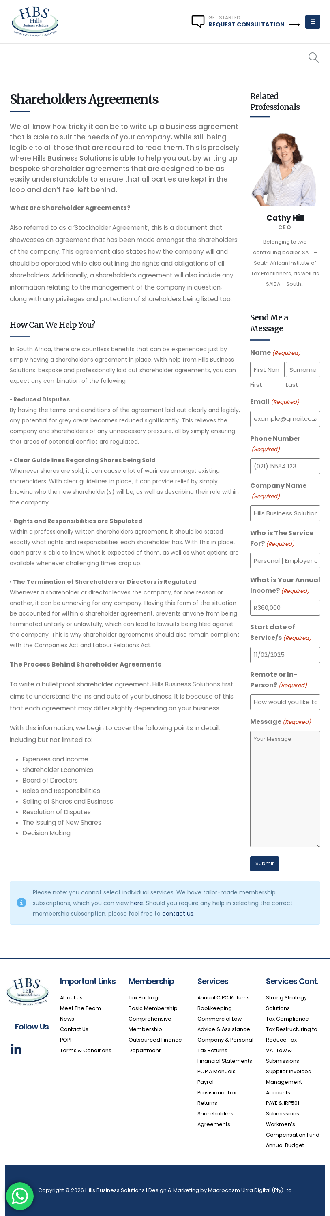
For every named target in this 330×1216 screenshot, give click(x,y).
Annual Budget (285, 1145)
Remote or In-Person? (278, 680)
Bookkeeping (214, 1008)
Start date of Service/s (280, 632)
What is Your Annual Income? (285, 585)
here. (137, 903)
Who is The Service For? (281, 538)
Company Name (278, 491)
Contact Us (74, 1029)
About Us (71, 997)
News (67, 1018)
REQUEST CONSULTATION (254, 24)
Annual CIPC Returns (223, 997)
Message (280, 722)
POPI (65, 1039)
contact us (177, 913)
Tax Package (145, 997)
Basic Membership (153, 1008)
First (256, 384)
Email (274, 402)
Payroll (206, 1082)
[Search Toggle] (314, 57)
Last (292, 384)
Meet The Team (80, 1008)
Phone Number (275, 444)
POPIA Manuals (216, 1071)
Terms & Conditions (85, 1050)
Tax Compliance (287, 1018)
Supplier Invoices (288, 1071)
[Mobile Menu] (312, 22)
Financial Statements (224, 1060)
